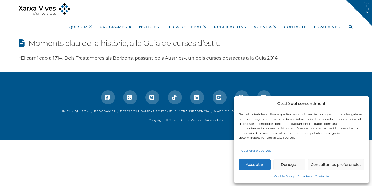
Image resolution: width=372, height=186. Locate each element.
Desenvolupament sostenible (148, 111)
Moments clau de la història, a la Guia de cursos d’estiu (124, 43)
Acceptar (255, 164)
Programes (104, 111)
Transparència (195, 111)
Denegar (289, 164)
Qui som (82, 111)
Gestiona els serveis (256, 150)
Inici (66, 111)
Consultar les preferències (336, 164)
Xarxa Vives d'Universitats (202, 120)
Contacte (322, 176)
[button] (359, 13)
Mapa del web (227, 111)
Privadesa (304, 176)
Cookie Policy (284, 176)
